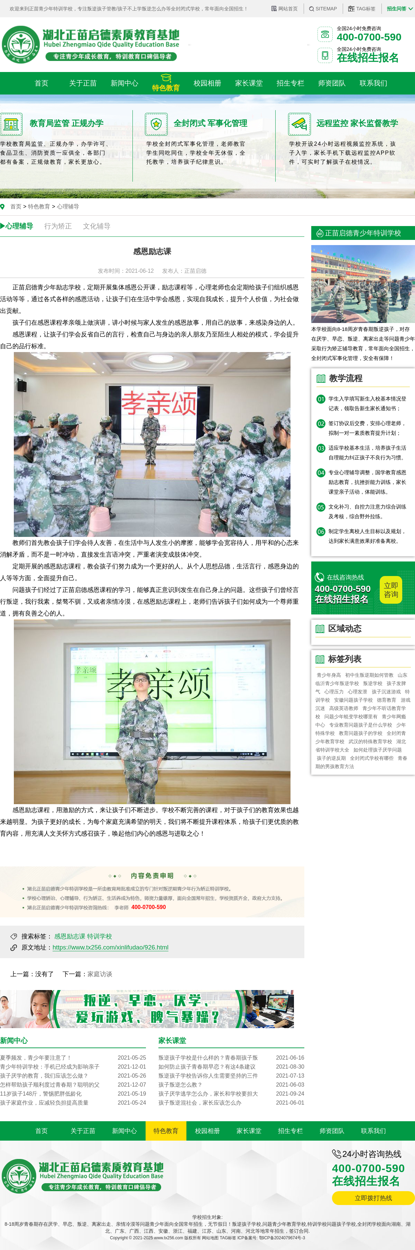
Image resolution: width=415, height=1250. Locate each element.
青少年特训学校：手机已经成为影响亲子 (73, 1066)
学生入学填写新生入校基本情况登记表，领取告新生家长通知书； (367, 403)
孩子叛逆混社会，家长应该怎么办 (231, 1102)
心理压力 (334, 691)
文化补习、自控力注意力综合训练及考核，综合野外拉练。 (367, 511)
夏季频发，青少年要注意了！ (73, 1057)
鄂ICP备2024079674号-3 (282, 1237)
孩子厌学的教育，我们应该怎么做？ (73, 1075)
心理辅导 (68, 206)
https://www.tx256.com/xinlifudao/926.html (110, 947)
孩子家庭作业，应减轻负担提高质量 (73, 1102)
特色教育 (39, 206)
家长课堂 (249, 1130)
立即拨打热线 (373, 1198)
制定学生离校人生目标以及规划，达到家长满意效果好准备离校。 (367, 536)
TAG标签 (366, 8)
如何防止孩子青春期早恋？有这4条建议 (231, 1066)
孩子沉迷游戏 (386, 691)
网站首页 (288, 8)
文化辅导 (97, 226)
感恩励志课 (69, 936)
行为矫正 (58, 226)
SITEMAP (326, 8)
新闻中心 (124, 1130)
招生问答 (396, 8)
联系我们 (373, 1130)
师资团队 (332, 1130)
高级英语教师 (344, 708)
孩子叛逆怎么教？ (231, 1084)
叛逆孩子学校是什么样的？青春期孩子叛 (231, 1057)
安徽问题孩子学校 (353, 700)
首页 (15, 206)
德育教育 (387, 700)
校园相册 (207, 1130)
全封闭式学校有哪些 (372, 758)
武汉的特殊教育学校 (370, 741)
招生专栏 (290, 1130)
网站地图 (210, 1237)
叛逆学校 (373, 683)
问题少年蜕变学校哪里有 (351, 716)
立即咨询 (391, 590)
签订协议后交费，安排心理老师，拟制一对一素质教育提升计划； (367, 428)
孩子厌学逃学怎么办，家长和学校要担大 (231, 1093)
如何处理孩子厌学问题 (377, 750)
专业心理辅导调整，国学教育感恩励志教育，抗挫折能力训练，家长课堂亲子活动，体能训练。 (367, 482)
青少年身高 (328, 675)
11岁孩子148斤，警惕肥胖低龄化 (73, 1093)
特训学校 (99, 936)
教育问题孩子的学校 (361, 733)
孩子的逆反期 (331, 758)
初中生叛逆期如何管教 (369, 675)
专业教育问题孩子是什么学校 (361, 725)
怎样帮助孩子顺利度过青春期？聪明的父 (73, 1084)
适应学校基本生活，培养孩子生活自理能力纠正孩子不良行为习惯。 (367, 452)
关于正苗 (83, 1130)
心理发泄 (358, 691)
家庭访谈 (99, 974)
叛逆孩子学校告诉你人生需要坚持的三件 (231, 1075)
